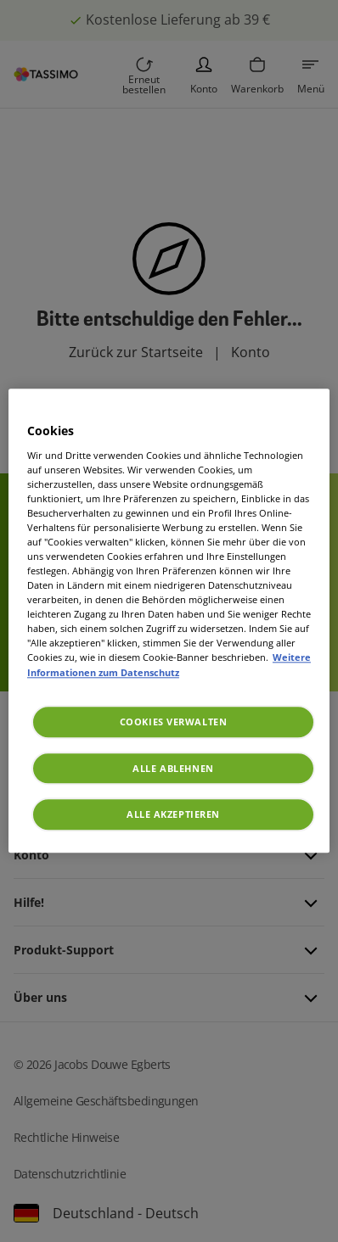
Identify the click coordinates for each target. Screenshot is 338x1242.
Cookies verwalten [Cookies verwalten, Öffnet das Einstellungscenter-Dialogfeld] (174, 721)
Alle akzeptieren (173, 814)
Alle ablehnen (172, 768)
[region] (169, 621)
